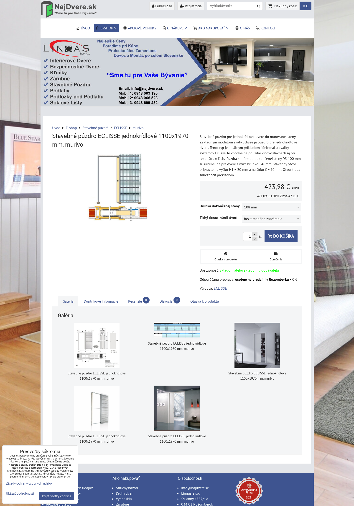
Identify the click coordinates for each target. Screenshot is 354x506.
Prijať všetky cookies (56, 496)
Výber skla (124, 498)
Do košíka (281, 236)
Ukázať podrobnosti (20, 494)
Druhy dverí (124, 493)
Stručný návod (127, 487)
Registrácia (191, 6)
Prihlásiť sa (162, 6)
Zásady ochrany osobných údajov (29, 483)
